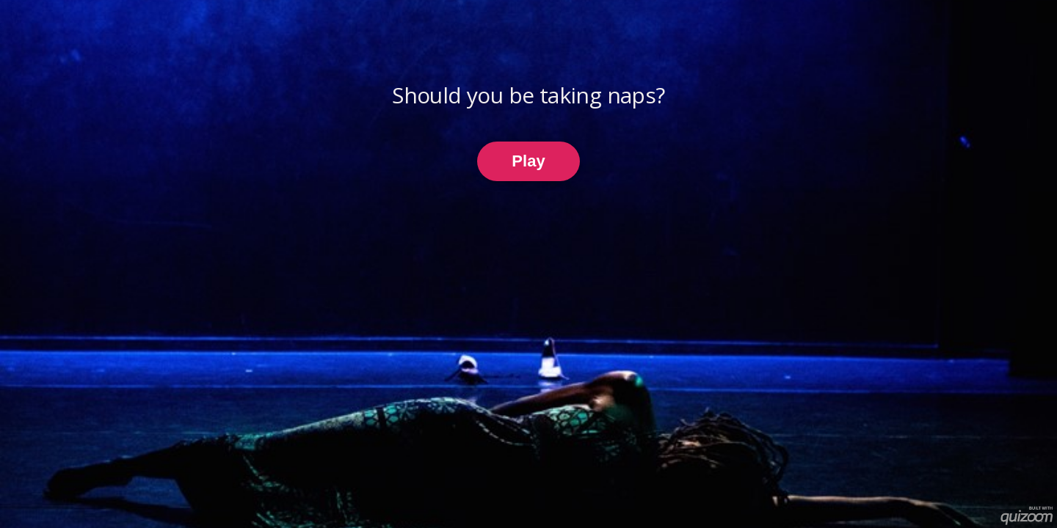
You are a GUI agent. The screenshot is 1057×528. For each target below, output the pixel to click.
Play (528, 161)
